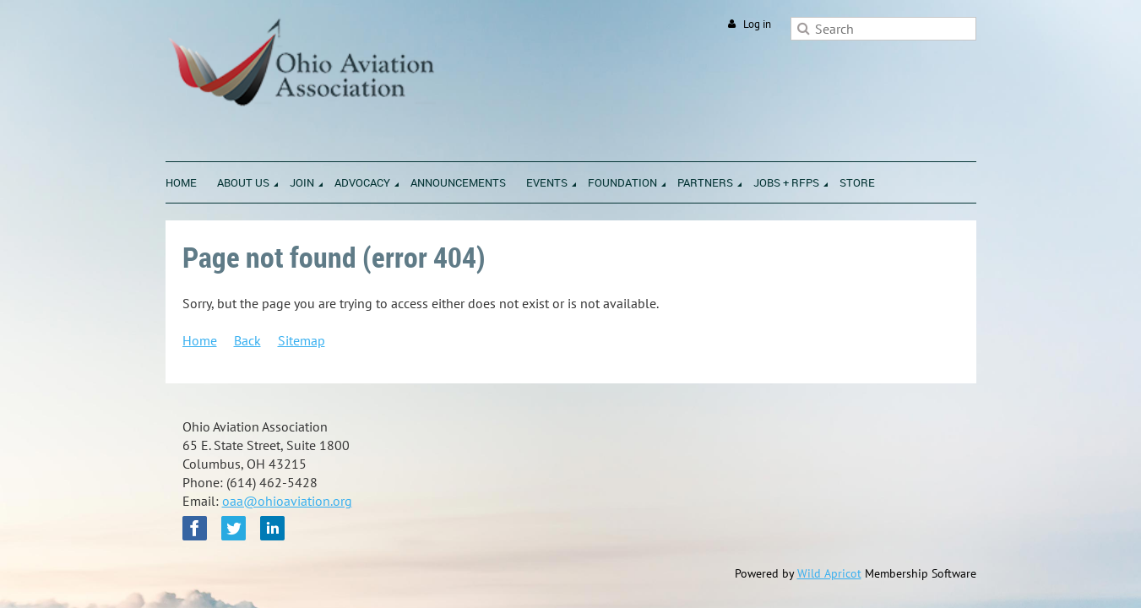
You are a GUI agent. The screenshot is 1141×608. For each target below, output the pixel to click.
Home (199, 340)
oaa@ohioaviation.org (287, 500)
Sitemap (301, 340)
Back (247, 340)
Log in (757, 24)
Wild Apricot (829, 573)
